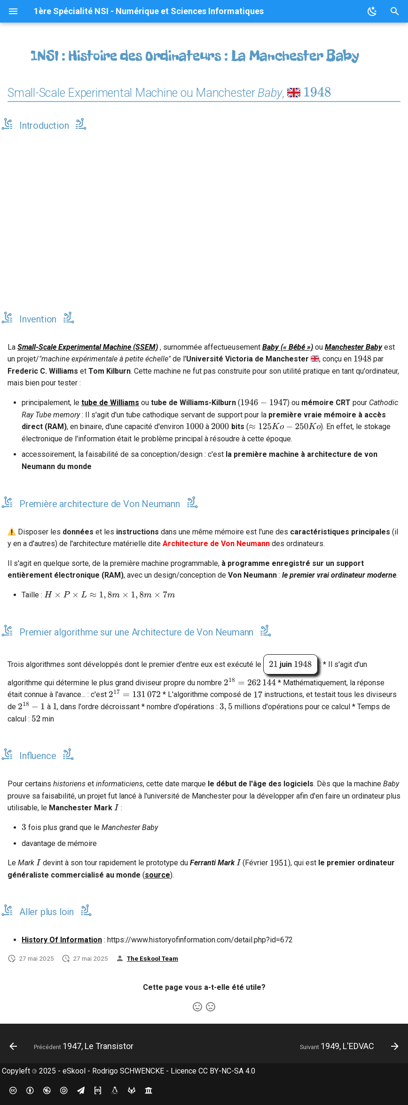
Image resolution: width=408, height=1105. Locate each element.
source (157, 874)
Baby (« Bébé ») (287, 347)
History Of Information (62, 939)
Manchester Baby (353, 347)
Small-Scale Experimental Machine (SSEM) (87, 347)
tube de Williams (110, 402)
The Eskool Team (152, 958)
